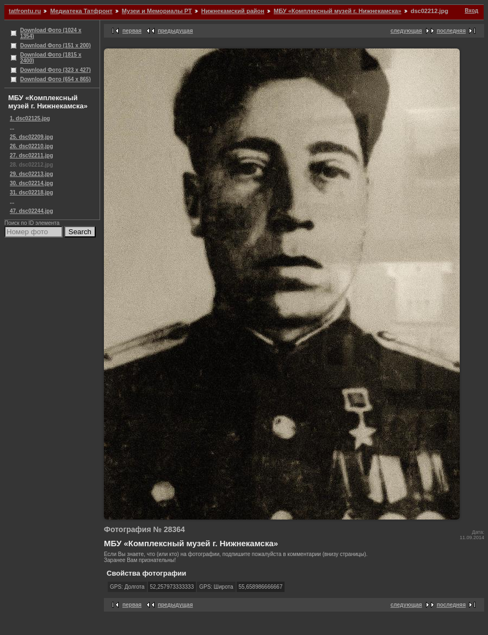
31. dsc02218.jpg (31, 193)
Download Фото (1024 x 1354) (51, 33)
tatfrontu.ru (25, 11)
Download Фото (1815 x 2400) (51, 58)
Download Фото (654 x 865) (55, 79)
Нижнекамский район (232, 11)
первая (131, 31)
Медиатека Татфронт (81, 11)
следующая (406, 31)
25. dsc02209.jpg (31, 137)
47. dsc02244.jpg (31, 211)
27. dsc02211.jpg (31, 155)
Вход (471, 11)
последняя (451, 31)
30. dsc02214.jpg (31, 183)
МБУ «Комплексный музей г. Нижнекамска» (337, 11)
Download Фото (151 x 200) (55, 45)
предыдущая (175, 31)
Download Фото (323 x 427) (55, 70)
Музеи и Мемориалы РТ (157, 11)
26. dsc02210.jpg (31, 146)
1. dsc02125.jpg (30, 118)
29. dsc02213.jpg (31, 174)
